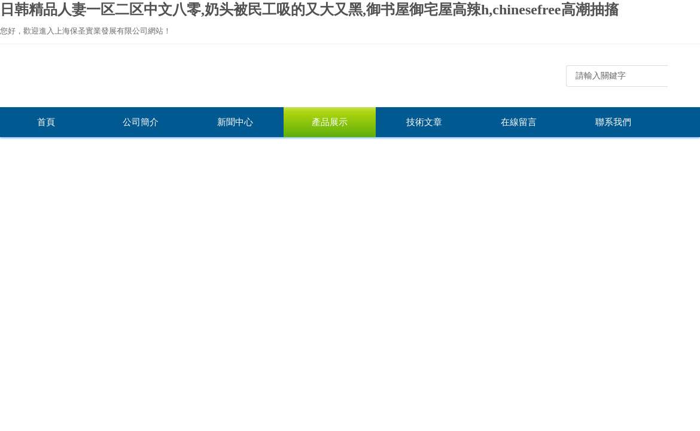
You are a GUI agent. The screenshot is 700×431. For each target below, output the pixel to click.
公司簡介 (141, 122)
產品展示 (330, 122)
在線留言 (519, 122)
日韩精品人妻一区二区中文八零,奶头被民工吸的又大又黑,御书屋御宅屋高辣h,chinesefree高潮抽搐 (309, 9)
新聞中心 (235, 122)
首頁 (46, 122)
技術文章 (424, 122)
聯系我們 (613, 122)
